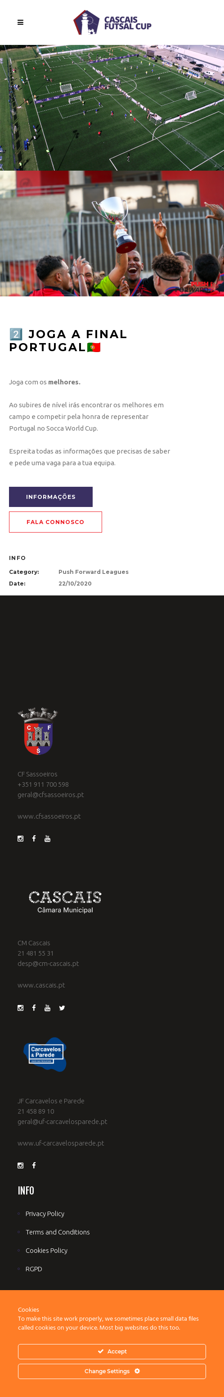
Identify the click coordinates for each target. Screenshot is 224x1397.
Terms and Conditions (58, 1232)
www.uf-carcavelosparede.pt (61, 1143)
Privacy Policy (45, 1213)
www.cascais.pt (41, 985)
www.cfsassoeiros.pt (49, 816)
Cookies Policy (46, 1250)
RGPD (34, 1269)
